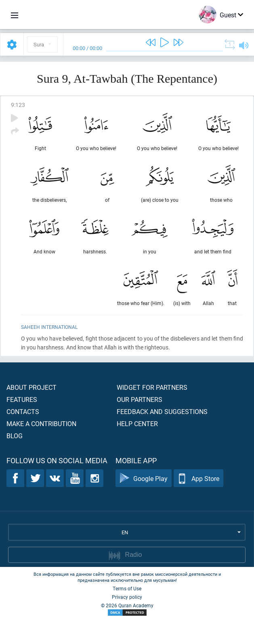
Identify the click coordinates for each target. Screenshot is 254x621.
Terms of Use (127, 588)
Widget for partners (152, 387)
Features (21, 399)
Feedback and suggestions (162, 411)
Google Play (144, 478)
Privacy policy (127, 597)
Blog (14, 435)
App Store (198, 478)
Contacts (22, 411)
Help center (137, 423)
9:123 (18, 105)
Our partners (139, 399)
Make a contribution (41, 423)
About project (31, 387)
